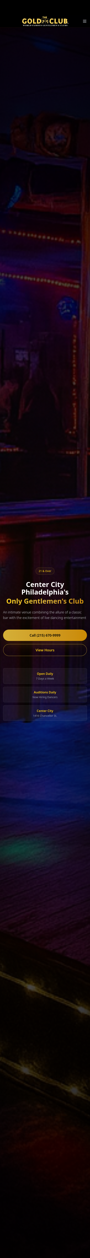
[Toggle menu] (84, 21)
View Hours (45, 650)
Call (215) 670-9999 (45, 635)
